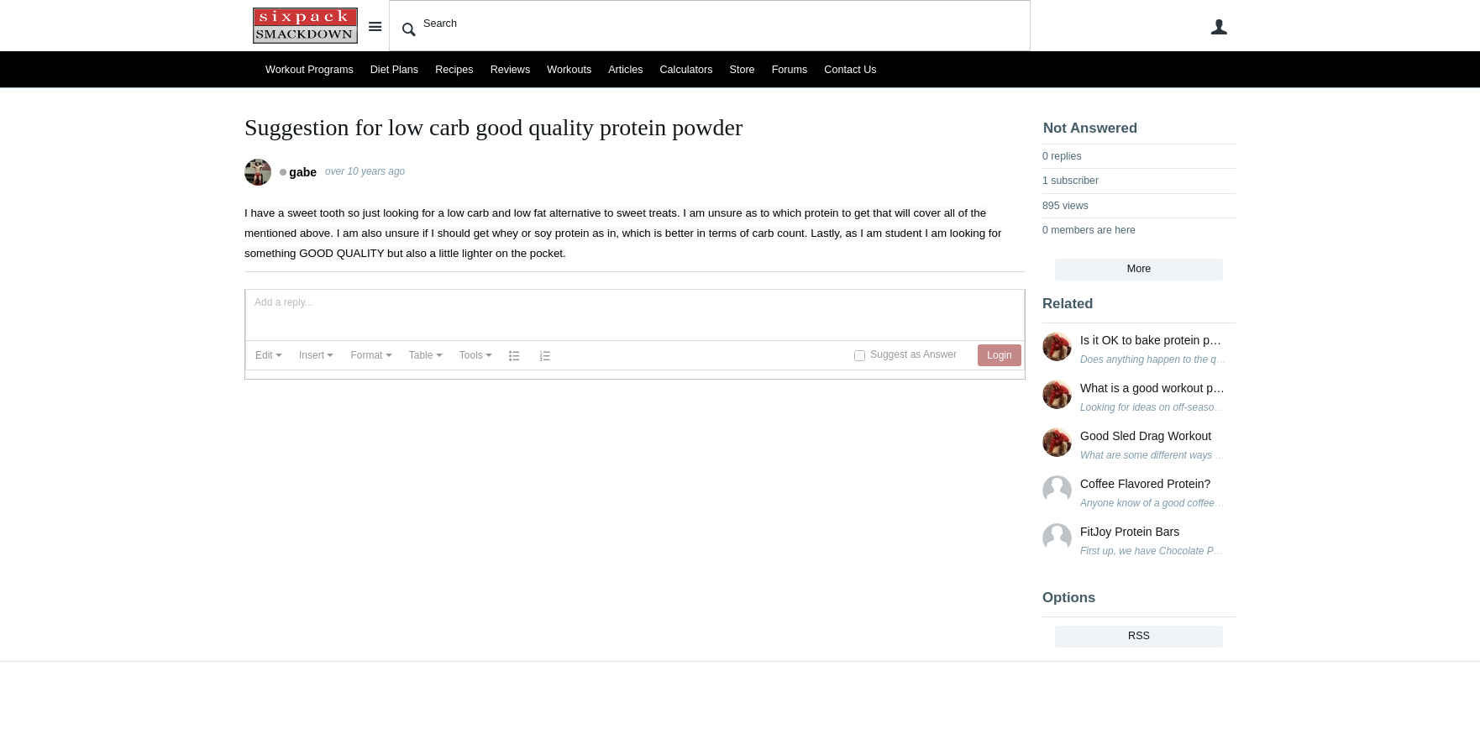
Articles (625, 70)
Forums (790, 70)
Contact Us (850, 70)
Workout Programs (309, 70)
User (1218, 26)
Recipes (454, 70)
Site (374, 26)
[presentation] (269, 355)
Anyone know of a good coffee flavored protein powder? (1203, 503)
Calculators (686, 70)
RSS (1139, 636)
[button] (269, 355)
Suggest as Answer (913, 354)
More (1139, 269)
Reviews (511, 70)
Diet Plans (394, 70)
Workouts (569, 70)
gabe (303, 172)
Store (742, 70)
